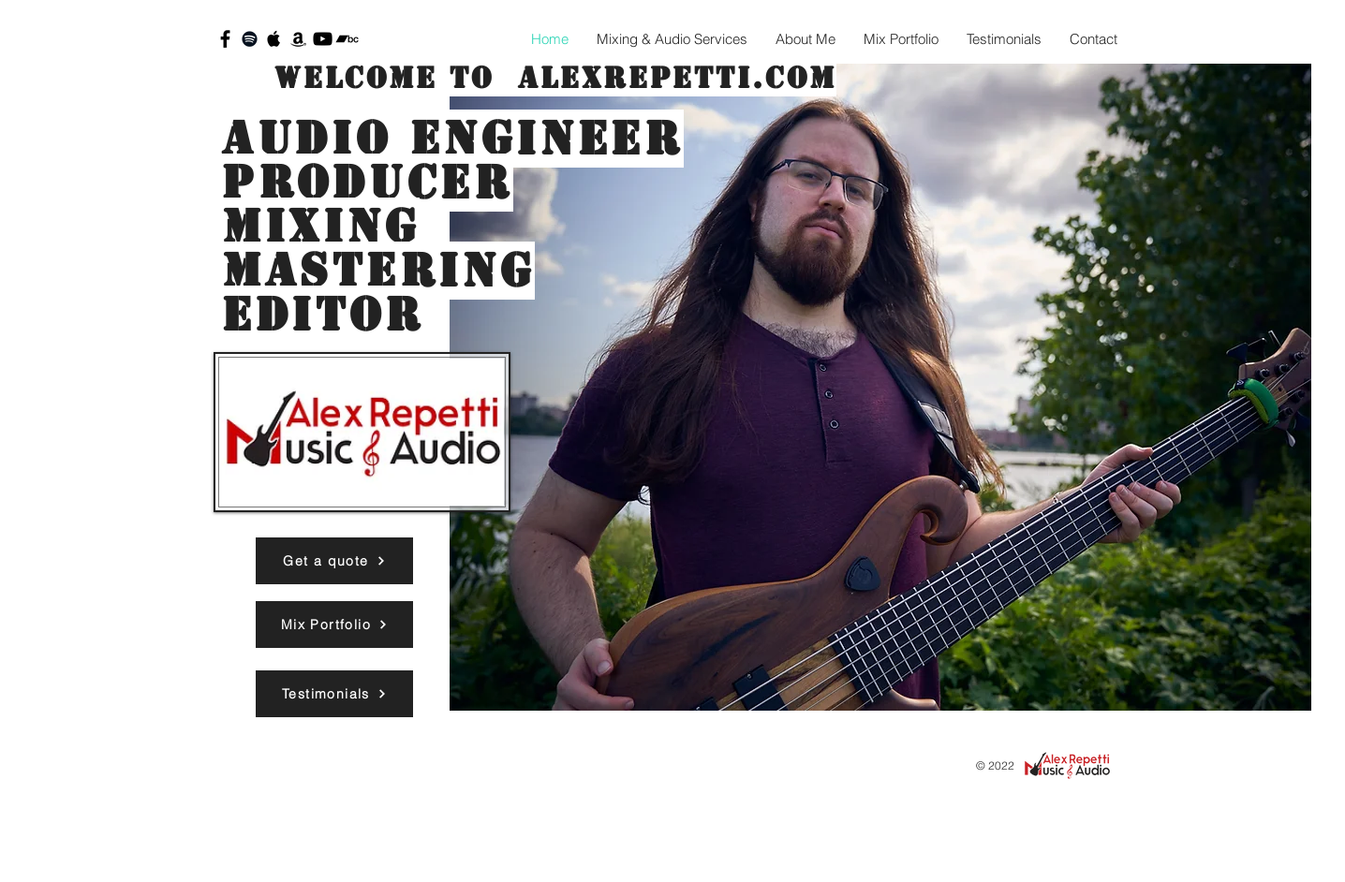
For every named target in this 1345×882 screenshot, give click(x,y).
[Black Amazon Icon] (298, 39)
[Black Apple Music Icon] (274, 39)
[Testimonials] (334, 693)
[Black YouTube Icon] (322, 39)
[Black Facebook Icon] (225, 39)
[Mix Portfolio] (334, 624)
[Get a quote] (334, 560)
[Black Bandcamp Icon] (347, 39)
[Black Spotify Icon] (249, 39)
